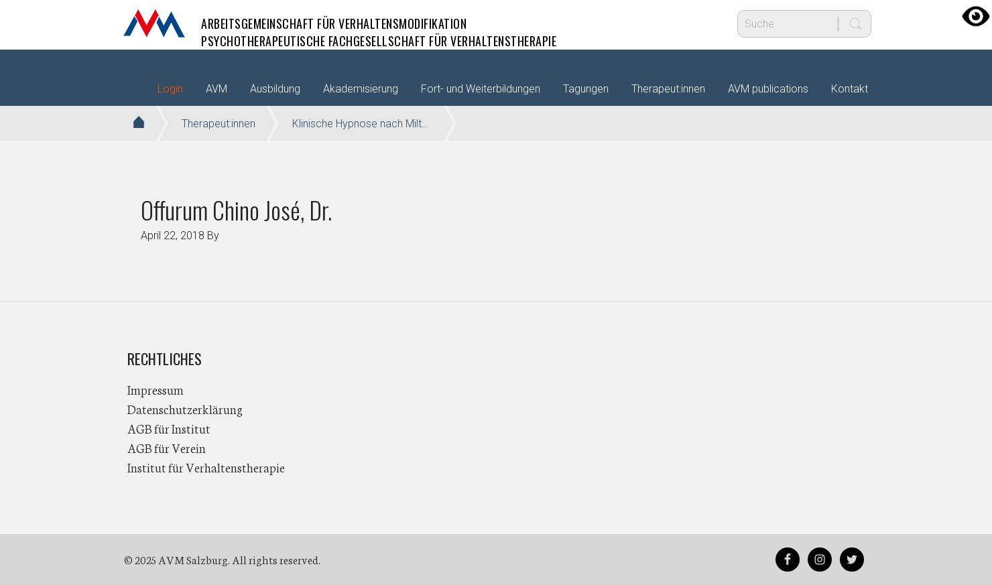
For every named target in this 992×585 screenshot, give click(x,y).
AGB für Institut (168, 428)
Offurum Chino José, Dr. (236, 209)
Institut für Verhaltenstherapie (206, 467)
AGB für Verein (166, 447)
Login (170, 88)
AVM (154, 23)
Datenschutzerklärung (185, 408)
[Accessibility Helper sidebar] (976, 16)
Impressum (155, 389)
